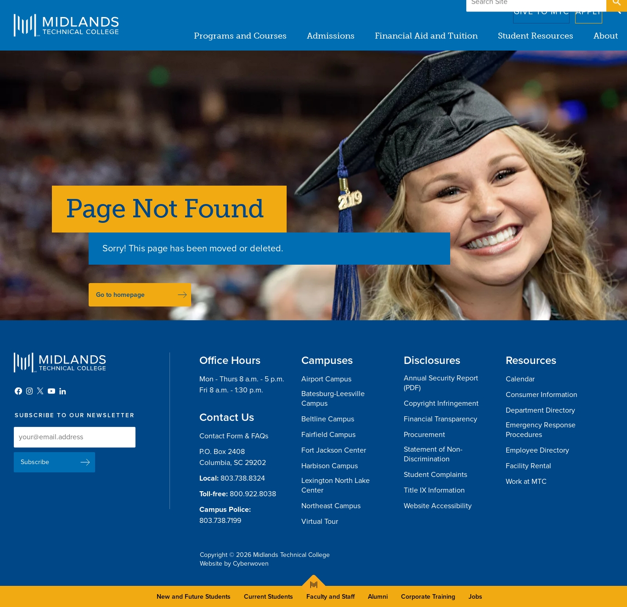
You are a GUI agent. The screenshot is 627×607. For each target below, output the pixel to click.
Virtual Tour (319, 521)
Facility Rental (528, 466)
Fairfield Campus (328, 434)
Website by (234, 563)
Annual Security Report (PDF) (441, 383)
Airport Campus (326, 379)
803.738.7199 (220, 520)
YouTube (51, 391)
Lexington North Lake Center (335, 485)
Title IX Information (434, 490)
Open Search (616, 8)
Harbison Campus (329, 466)
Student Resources (535, 36)
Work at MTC (526, 481)
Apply (582, 8)
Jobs (475, 597)
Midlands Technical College (66, 25)
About (605, 36)
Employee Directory (537, 450)
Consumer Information (541, 394)
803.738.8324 (242, 478)
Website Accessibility (438, 506)
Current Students (268, 597)
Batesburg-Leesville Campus (333, 398)
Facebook (18, 391)
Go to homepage (120, 295)
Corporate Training (428, 597)
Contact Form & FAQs (233, 436)
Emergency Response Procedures (541, 429)
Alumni (378, 597)
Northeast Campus (331, 506)
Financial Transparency (440, 419)
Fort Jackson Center (333, 450)
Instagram (29, 391)
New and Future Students (194, 597)
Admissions (331, 36)
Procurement (424, 434)
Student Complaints (435, 474)
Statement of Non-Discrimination (433, 454)
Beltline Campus (327, 419)
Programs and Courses (240, 36)
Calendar (520, 379)
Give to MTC (526, 8)
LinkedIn (62, 391)
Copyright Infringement (441, 403)
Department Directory (540, 410)
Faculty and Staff (330, 597)
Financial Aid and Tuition (426, 36)
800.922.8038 (253, 494)
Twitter (40, 391)
